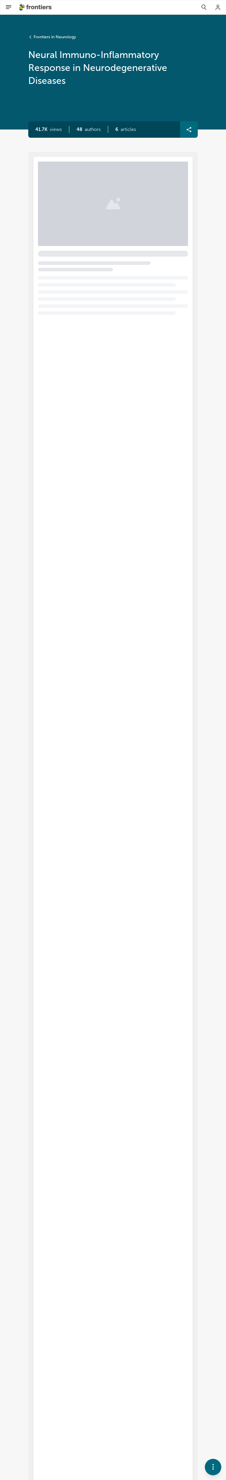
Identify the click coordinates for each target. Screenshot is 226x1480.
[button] (89, 129)
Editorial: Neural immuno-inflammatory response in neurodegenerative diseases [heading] (104, 189)
